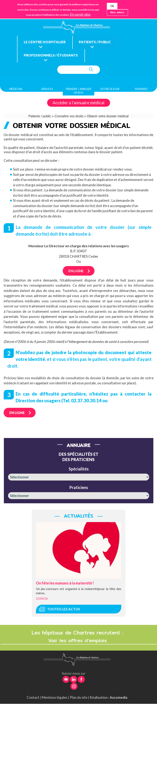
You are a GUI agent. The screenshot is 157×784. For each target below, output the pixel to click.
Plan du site (78, 699)
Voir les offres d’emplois (78, 642)
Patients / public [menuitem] (99, 43)
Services (47, 90)
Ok (112, 6)
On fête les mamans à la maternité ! (65, 584)
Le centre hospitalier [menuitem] (46, 43)
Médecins (15, 90)
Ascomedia (118, 699)
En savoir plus (80, 14)
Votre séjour (109, 90)
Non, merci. (117, 12)
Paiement (141, 90)
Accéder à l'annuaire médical (78, 104)
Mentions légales (54, 699)
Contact (33, 699)
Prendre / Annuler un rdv (78, 92)
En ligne (76, 272)
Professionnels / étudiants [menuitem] (52, 57)
